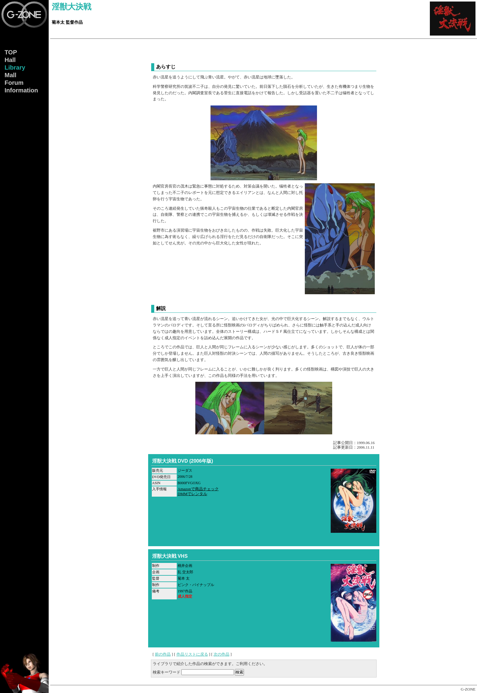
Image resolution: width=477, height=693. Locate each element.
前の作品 (163, 654)
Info (21, 90)
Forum (14, 82)
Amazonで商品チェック (198, 489)
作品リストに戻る (192, 654)
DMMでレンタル (192, 493)
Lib (15, 67)
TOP (11, 52)
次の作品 (221, 654)
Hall (10, 60)
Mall (10, 75)
